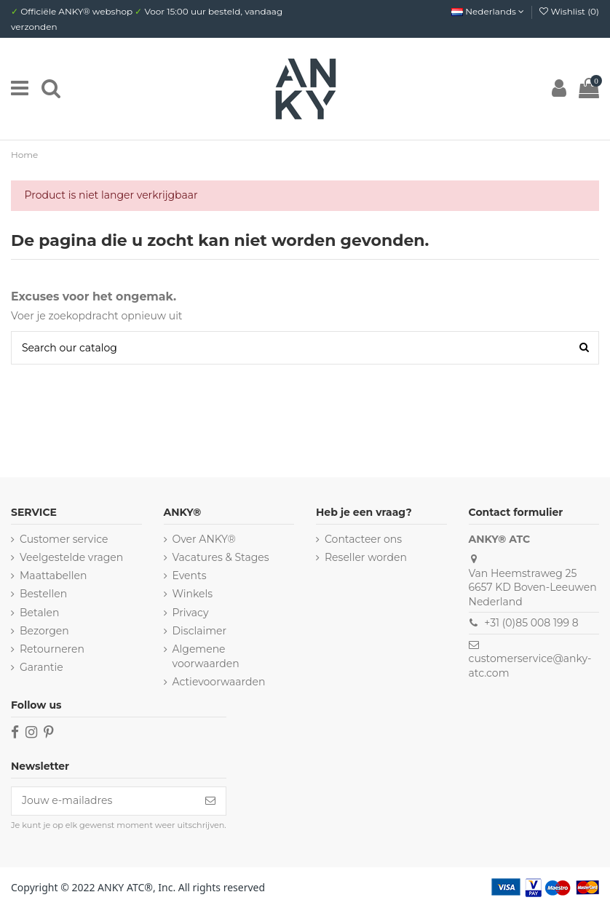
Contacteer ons (363, 539)
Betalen (39, 612)
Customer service (64, 539)
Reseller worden (366, 557)
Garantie (41, 667)
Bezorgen (44, 630)
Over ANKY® (204, 539)
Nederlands (487, 11)
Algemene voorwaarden (206, 656)
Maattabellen (53, 575)
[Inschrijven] (210, 801)
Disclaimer (200, 630)
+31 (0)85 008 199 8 (531, 622)
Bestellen (43, 593)
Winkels (193, 593)
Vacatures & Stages (221, 557)
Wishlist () (569, 11)
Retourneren (52, 649)
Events (190, 575)
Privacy (191, 612)
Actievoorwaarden (219, 681)
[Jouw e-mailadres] (103, 801)
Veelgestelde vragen (71, 557)
